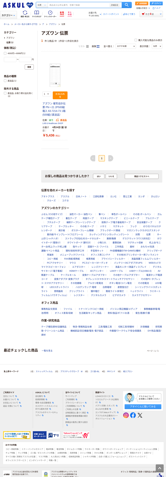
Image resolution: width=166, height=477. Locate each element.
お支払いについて (12, 403)
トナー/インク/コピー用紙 (91, 309)
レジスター (79, 295)
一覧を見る (47, 350)
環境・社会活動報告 (44, 403)
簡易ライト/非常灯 (115, 291)
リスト (83, 46)
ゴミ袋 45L (94, 371)
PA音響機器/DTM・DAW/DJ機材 (125, 250)
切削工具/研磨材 (126, 326)
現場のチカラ (135, 453)
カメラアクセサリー (142, 295)
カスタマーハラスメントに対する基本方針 (46, 407)
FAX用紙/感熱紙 (72, 259)
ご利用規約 (71, 399)
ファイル (67, 309)
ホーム (6, 24)
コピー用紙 (52, 259)
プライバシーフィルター (113, 259)
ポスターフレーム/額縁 (82, 230)
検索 (127, 5)
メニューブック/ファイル (72, 254)
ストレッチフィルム (44, 371)
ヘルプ (157, 8)
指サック (77, 246)
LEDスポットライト (59, 287)
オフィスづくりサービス (16, 460)
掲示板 (61, 230)
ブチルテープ (53, 222)
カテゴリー (8, 15)
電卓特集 (50, 449)
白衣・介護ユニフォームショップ (112, 457)
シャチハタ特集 (89, 457)
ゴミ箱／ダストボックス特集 (42, 453)
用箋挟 (50, 254)
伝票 (148, 234)
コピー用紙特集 (12, 449)
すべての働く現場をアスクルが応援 (20, 457)
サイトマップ (71, 396)
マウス (72, 263)
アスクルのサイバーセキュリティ (46, 414)
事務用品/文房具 (49, 309)
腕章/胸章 (111, 238)
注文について (10, 396)
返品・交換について (12, 406)
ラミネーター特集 (92, 449)
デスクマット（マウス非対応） (136, 238)
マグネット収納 (135, 242)
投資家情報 (41, 399)
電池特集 (60, 449)
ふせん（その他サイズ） (52, 214)
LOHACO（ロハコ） (104, 396)
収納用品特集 (74, 457)
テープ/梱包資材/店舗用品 (53, 326)
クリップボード (154, 250)
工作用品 (119, 246)
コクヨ (65, 200)
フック (133, 226)
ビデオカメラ (119, 295)
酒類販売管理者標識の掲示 (76, 417)
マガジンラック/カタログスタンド (143, 230)
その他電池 (143, 283)
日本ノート (81, 196)
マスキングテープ (108, 218)
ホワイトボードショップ (113, 449)
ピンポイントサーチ (37, 460)
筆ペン (102, 214)
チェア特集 (10, 453)
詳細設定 (114, 5)
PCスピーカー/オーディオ (95, 263)
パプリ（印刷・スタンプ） (106, 406)
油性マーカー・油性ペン (80, 214)
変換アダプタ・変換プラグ (66, 279)
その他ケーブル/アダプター (126, 275)
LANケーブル (116, 271)
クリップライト (76, 291)
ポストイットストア (137, 457)
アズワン (52, 24)
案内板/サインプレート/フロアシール (65, 234)
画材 (132, 246)
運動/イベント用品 (50, 250)
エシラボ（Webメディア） (106, 412)
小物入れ (102, 242)
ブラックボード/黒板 (110, 230)
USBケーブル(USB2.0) (140, 271)
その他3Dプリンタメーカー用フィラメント (138, 254)
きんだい (155, 196)
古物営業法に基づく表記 (76, 413)
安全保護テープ (144, 222)
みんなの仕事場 (103, 409)
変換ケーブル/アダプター (94, 275)
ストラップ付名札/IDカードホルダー (83, 238)
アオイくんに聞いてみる (143, 406)
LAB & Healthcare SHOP (52, 123)
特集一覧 (52, 460)
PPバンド (111, 371)
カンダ (141, 196)
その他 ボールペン (142, 214)
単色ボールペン (119, 214)
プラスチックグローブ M (71, 371)
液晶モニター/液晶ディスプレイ (130, 267)
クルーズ (51, 200)
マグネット (118, 226)
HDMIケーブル (76, 271)
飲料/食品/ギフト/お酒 (118, 313)
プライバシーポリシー (76, 403)
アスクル (65, 196)
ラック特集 (22, 453)
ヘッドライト (136, 291)
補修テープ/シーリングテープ (80, 222)
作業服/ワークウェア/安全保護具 (125, 330)
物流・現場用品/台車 (82, 326)
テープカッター (66, 226)
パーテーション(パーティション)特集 (141, 449)
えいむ (113, 196)
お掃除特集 (62, 453)
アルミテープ (152, 218)
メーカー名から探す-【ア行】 (25, 24)
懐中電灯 (95, 291)
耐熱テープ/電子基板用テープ (116, 222)
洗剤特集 (73, 453)
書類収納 (116, 242)
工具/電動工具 (105, 326)
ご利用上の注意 (73, 409)
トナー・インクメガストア (32, 449)
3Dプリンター (97, 271)
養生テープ (71, 218)
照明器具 (58, 291)
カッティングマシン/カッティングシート (109, 234)
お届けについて (11, 399)
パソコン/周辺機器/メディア (123, 309)
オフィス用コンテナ (100, 254)
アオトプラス (47, 196)
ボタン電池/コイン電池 (120, 283)
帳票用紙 (90, 259)
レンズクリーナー (100, 267)
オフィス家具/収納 (64, 313)
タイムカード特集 (74, 449)
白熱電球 (107, 287)
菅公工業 (127, 196)
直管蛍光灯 (123, 287)
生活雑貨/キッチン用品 (90, 313)
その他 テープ (87, 226)
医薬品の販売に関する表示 (76, 423)
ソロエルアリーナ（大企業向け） (107, 401)
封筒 (138, 234)
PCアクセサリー (55, 263)
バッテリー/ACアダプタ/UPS (128, 263)
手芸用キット (97, 250)
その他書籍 (75, 283)
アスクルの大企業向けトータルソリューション (106, 417)
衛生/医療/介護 (143, 313)
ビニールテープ (131, 218)
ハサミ (103, 226)
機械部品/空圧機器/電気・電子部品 (86, 330)
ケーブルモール (68, 275)
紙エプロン (128, 371)
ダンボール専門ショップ (116, 453)
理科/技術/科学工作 (75, 250)
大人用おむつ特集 (58, 457)
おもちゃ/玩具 (147, 246)
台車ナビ (148, 453)
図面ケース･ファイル (98, 246)
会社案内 (40, 396)
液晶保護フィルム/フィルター (145, 259)
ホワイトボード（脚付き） (79, 242)
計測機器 (144, 326)
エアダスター (78, 267)
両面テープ (88, 218)
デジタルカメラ (98, 295)
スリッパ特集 (85, 453)
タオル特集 (98, 453)
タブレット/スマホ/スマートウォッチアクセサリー (110, 279)
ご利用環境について (75, 406)
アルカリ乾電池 (95, 283)
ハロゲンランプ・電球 (86, 287)
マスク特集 (43, 457)
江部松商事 (98, 196)
